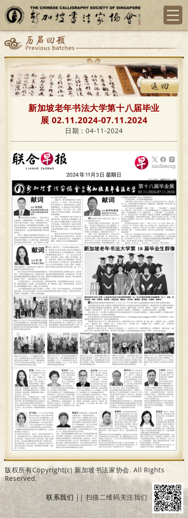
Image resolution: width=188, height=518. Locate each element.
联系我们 (60, 497)
